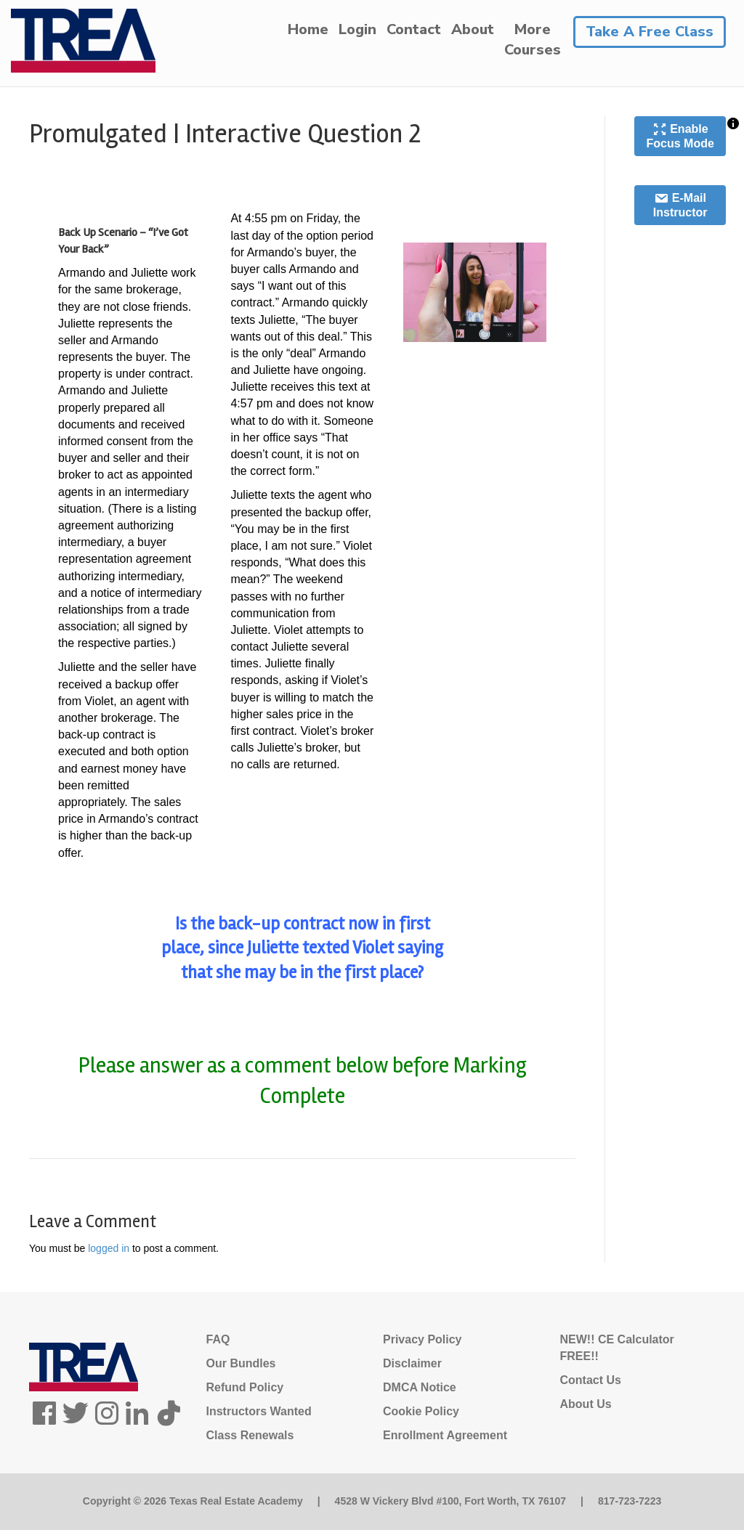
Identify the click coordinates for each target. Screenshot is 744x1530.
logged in (108, 1248)
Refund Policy (245, 1387)
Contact (414, 29)
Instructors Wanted (259, 1411)
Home (308, 29)
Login (357, 29)
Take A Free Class (649, 31)
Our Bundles (241, 1363)
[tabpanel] (302, 657)
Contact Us (590, 1380)
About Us (586, 1404)
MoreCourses (532, 40)
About (472, 29)
